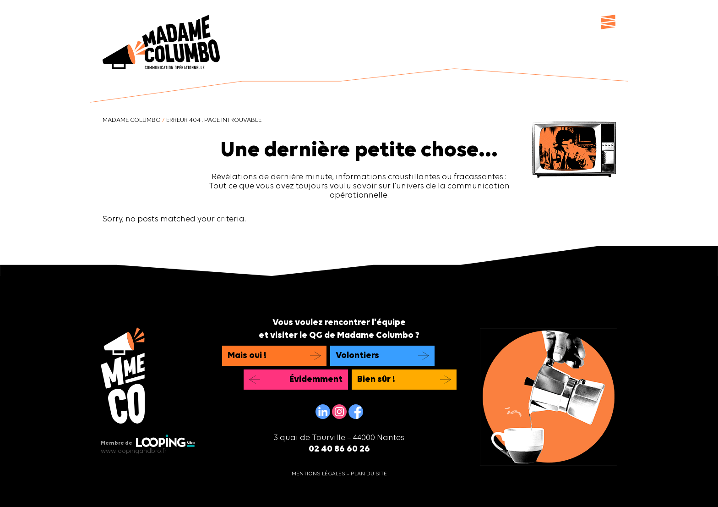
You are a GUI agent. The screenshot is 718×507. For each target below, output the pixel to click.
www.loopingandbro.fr (134, 451)
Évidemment (316, 379)
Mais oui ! (247, 355)
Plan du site (369, 474)
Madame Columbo (132, 120)
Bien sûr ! (376, 379)
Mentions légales (318, 474)
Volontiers (357, 355)
